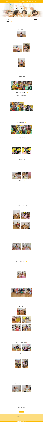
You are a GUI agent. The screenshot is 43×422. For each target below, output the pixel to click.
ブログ (19, 1)
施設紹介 (27, 1)
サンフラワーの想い (23, 1)
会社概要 (30, 1)
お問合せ (36, 1)
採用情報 (33, 1)
